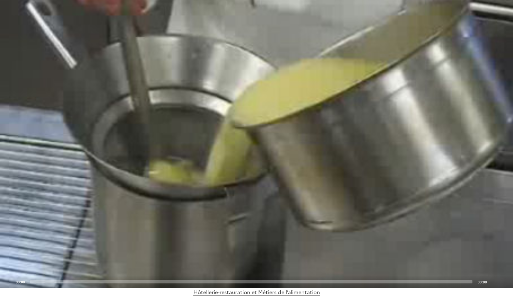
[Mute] (494, 281)
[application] (256, 144)
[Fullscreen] (504, 281)
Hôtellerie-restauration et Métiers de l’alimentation (256, 292)
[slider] (251, 281)
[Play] (256, 144)
